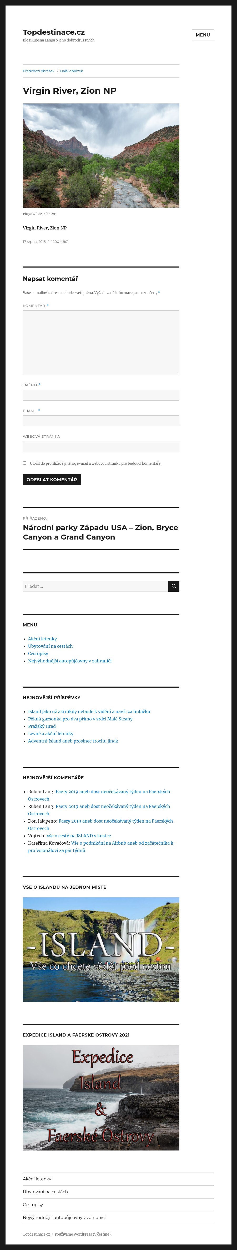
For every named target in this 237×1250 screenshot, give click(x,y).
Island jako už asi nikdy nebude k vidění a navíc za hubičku (89, 711)
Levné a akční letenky (50, 733)
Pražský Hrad (42, 726)
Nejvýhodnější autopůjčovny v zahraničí (70, 660)
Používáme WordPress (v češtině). (83, 1234)
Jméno (32, 385)
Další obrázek (71, 71)
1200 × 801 (60, 241)
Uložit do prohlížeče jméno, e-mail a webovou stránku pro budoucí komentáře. (95, 463)
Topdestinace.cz (54, 32)
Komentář (36, 306)
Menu (203, 35)
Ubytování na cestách (50, 646)
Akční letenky (42, 638)
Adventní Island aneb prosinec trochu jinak (73, 741)
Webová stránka (41, 436)
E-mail (31, 411)
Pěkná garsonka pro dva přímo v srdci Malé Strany (80, 718)
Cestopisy (38, 653)
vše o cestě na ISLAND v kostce (79, 835)
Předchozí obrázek (38, 71)
